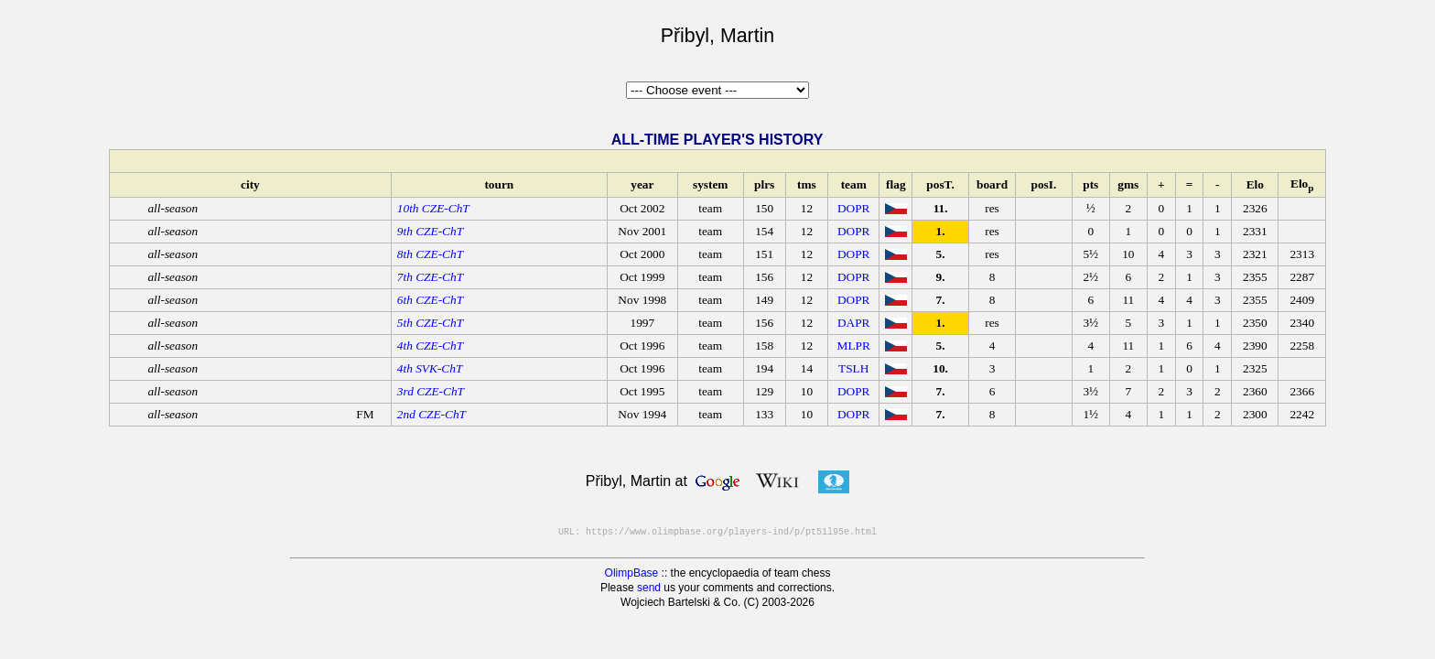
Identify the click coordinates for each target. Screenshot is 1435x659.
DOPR (853, 208)
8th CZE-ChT (430, 254)
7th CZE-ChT (430, 277)
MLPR (853, 345)
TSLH (853, 368)
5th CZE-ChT (430, 323)
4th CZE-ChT (430, 345)
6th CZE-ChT (430, 300)
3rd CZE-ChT (430, 391)
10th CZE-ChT (433, 208)
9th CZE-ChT (430, 231)
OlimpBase (632, 573)
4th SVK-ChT (429, 368)
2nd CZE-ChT (431, 414)
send (649, 587)
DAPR (853, 323)
